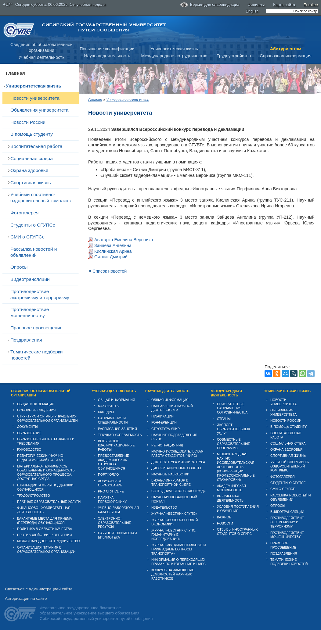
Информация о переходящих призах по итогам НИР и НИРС (178, 562)
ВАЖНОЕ (224, 517)
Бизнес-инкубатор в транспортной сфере (171, 482)
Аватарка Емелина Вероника (123, 239)
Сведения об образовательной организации (40, 393)
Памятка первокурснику (112, 499)
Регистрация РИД (167, 445)
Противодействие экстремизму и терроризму (39, 294)
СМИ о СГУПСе (27, 236)
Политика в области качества (44, 529)
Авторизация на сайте (26, 598)
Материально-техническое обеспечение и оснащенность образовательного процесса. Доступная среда (46, 472)
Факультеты (109, 406)
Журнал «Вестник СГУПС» (174, 513)
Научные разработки (170, 474)
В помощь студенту (31, 134)
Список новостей (109, 271)
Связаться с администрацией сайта (39, 589)
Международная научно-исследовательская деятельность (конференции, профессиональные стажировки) (235, 466)
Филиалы (256, 4)
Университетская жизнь (174, 48)
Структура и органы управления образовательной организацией (47, 418)
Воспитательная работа (36, 146)
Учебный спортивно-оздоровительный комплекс (40, 197)
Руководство (29, 449)
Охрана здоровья (29, 170)
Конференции (164, 422)
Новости (225, 523)
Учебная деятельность (42, 57)
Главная (15, 73)
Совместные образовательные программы (233, 444)
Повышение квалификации (107, 48)
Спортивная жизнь (30, 182)
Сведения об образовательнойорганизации (41, 47)
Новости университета (35, 98)
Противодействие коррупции (44, 535)
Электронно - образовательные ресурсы (114, 523)
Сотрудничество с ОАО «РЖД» (178, 491)
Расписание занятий (117, 429)
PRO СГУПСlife (111, 491)
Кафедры (106, 412)
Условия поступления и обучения (238, 509)
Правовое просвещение (36, 327)
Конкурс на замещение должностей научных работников (172, 574)
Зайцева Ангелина (113, 245)
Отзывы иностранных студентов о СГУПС (237, 531)
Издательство (164, 507)
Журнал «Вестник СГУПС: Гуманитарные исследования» (173, 534)
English (252, 11)
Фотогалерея (24, 212)
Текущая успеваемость (120, 435)
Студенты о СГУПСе (32, 224)
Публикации (162, 416)
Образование (29, 433)
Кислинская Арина (113, 251)
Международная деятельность (226, 393)
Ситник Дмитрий (111, 256)
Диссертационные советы (176, 468)
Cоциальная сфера (31, 158)
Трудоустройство (234, 55)
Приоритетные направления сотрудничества (232, 408)
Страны (224, 419)
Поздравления (26, 339)
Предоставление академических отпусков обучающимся (113, 462)
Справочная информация (285, 55)
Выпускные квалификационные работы (116, 445)
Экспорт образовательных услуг (233, 429)
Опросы (18, 267)
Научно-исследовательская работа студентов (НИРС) (177, 453)
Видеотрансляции (30, 279)
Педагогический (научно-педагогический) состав (40, 458)
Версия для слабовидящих (209, 5)
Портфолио (108, 474)
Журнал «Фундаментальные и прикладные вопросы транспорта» (178, 549)
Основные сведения (36, 410)
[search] (292, 11)
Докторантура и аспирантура (178, 462)
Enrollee (311, 4)
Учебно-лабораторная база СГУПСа (118, 510)
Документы (27, 426)
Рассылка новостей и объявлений (33, 252)
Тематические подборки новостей (36, 354)
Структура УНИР (165, 429)
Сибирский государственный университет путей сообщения (104, 27)
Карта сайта (284, 4)
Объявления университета (39, 110)
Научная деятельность (107, 55)
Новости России (27, 122)
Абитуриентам (285, 48)
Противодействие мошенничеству (29, 312)
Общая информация (35, 404)
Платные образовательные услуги (49, 501)
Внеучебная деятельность (230, 498)
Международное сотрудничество (174, 55)
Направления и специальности (113, 420)
